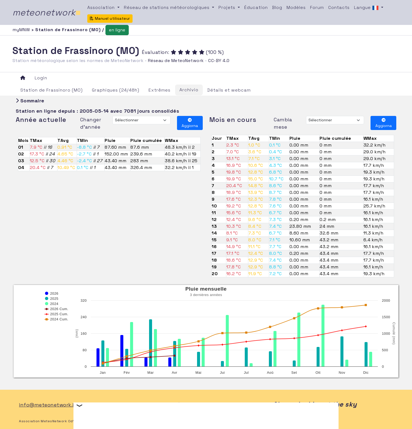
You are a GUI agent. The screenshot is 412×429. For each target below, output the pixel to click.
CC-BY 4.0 (219, 60)
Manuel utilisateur (110, 18)
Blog (277, 7)
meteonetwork (46, 12)
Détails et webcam (229, 90)
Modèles (296, 7)
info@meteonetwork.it (47, 405)
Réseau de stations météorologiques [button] (167, 7)
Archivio (188, 90)
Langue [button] (367, 8)
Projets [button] (227, 7)
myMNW (21, 29)
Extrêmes (159, 90)
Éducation (256, 7)
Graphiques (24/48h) (115, 90)
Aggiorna (190, 123)
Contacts (339, 7)
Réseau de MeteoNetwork (176, 60)
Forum (317, 7)
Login (41, 78)
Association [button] (101, 7)
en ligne (117, 30)
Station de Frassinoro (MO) (51, 90)
